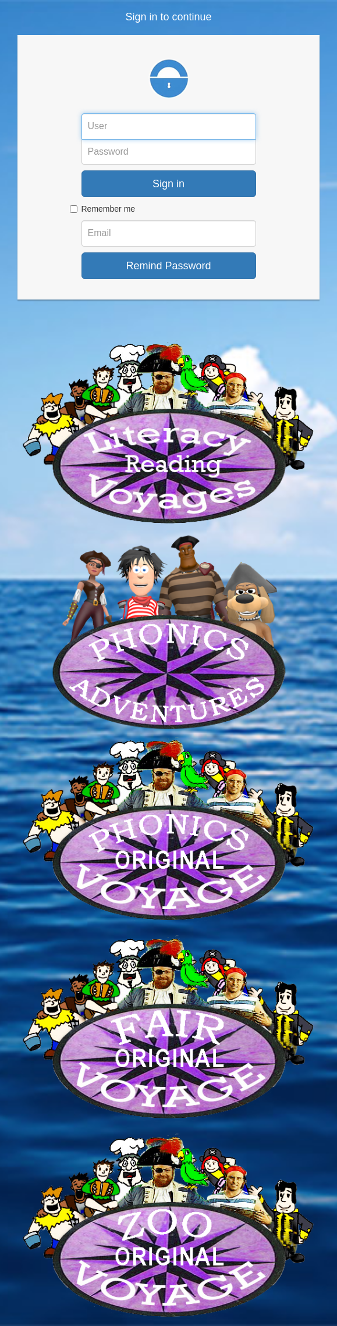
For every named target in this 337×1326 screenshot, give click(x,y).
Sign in (168, 184)
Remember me (108, 208)
